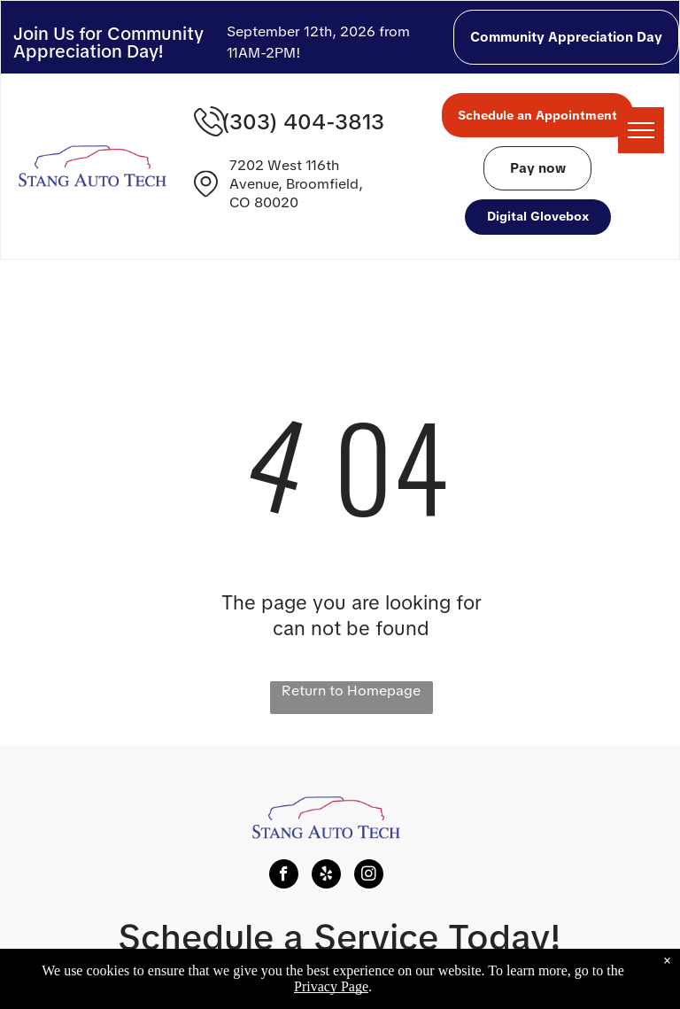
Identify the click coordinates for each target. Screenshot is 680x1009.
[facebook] (283, 876)
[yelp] (326, 876)
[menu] (641, 130)
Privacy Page (331, 986)
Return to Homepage (351, 690)
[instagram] (368, 876)
